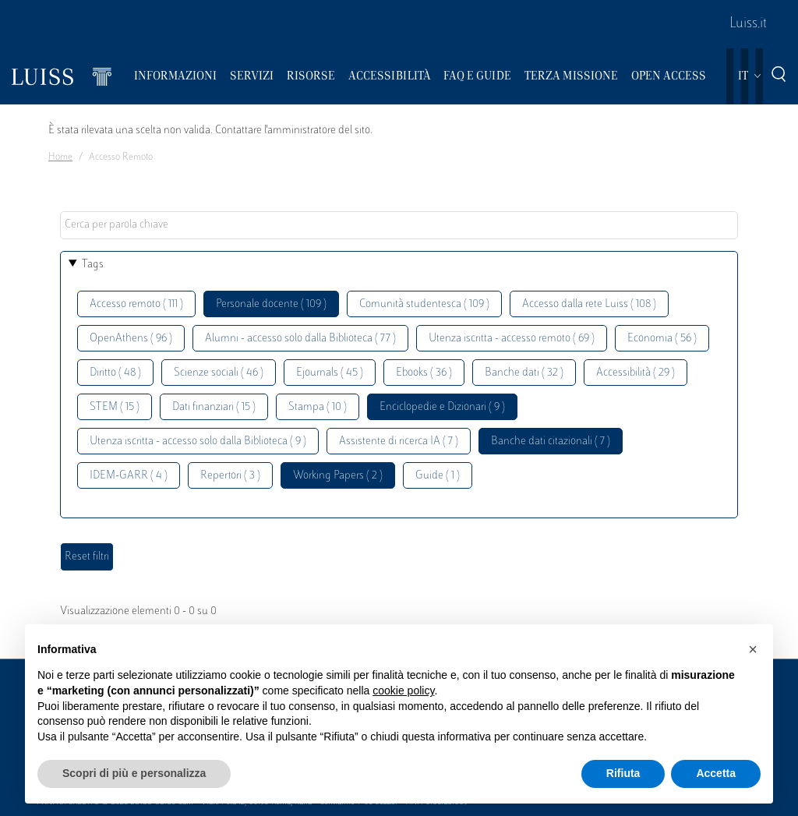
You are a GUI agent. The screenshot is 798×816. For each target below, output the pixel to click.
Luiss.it (748, 24)
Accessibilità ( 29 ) (635, 373)
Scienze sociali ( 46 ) (218, 373)
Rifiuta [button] (623, 773)
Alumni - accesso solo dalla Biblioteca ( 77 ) (300, 338)
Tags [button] (93, 264)
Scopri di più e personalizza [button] (134, 773)
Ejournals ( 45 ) (329, 373)
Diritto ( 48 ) (115, 373)
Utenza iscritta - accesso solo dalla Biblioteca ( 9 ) (198, 441)
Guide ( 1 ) (437, 476)
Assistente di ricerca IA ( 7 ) (398, 441)
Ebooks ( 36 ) (424, 373)
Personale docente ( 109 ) (271, 304)
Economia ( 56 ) (662, 338)
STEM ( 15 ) (114, 407)
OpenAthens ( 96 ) (131, 338)
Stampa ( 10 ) (317, 407)
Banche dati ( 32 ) (524, 373)
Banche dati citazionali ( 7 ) (550, 441)
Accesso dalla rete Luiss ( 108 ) (589, 304)
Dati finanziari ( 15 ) (214, 407)
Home (60, 157)
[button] (752, 649)
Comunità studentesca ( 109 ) (424, 304)
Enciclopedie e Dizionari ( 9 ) (442, 407)
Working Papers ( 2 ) (338, 476)
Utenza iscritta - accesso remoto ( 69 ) (512, 338)
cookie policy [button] (403, 690)
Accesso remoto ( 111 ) (136, 304)
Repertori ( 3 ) (230, 476)
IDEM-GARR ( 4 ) (129, 476)
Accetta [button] (716, 773)
